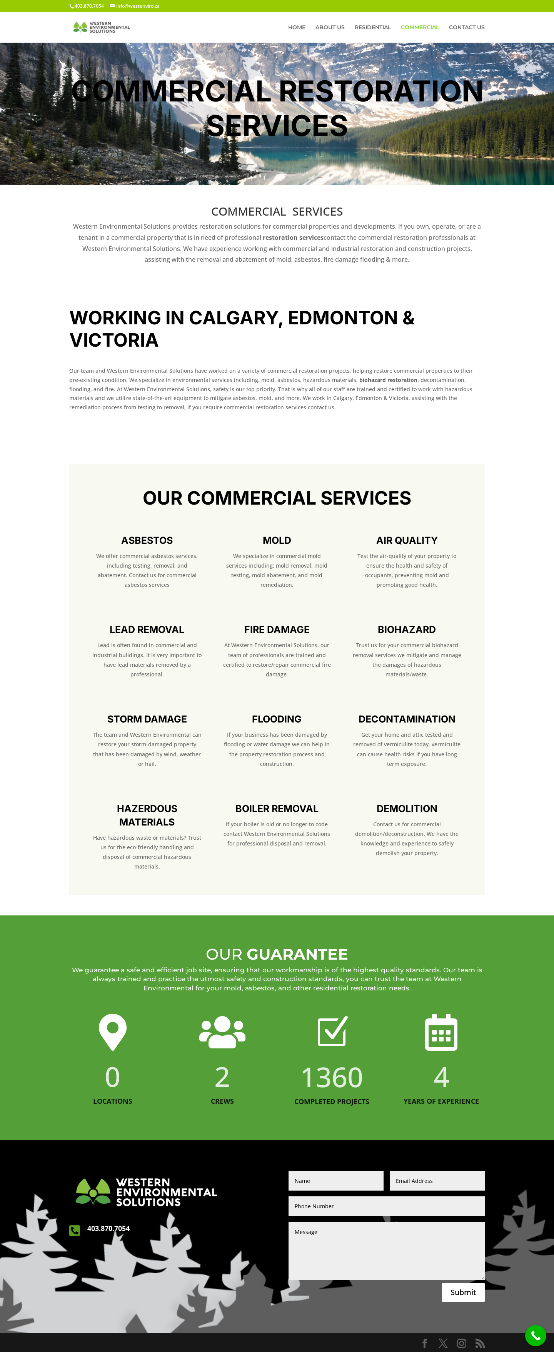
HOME (296, 28)
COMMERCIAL (420, 28)
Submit (463, 1292)
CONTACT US (467, 28)
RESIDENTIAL (373, 28)
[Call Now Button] (535, 1335)
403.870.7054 (108, 1228)
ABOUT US (330, 28)
